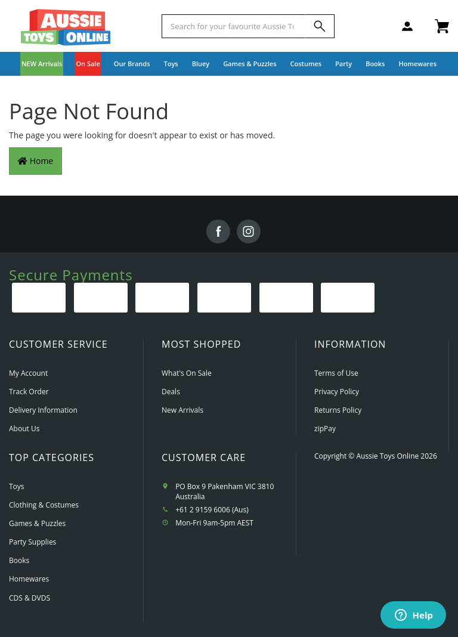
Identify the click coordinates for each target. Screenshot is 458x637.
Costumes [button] (306, 63)
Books (375, 63)
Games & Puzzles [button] (249, 63)
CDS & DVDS (29, 598)
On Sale (88, 63)
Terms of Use (336, 373)
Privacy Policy (336, 391)
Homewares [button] (417, 63)
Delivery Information (43, 410)
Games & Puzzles (37, 523)
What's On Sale (187, 373)
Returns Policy (337, 410)
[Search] (320, 26)
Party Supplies (32, 542)
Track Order (29, 391)
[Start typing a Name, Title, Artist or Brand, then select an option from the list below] (233, 26)
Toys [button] (171, 63)
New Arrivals (182, 410)
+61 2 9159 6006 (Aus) (212, 510)
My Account (28, 373)
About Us (24, 428)
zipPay (325, 428)
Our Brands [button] (132, 63)
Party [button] (343, 63)
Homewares (29, 579)
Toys (16, 486)
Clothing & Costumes (44, 505)
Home (35, 160)
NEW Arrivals (42, 63)
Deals (171, 391)
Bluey (201, 63)
